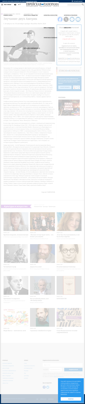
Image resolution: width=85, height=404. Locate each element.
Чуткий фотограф (9, 267)
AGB (37, 399)
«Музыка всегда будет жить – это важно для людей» (41, 236)
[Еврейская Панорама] (42, 6)
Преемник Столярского (11, 299)
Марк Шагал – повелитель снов (14, 331)
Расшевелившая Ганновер (66, 267)
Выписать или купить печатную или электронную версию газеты (19, 1)
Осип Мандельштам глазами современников (67, 331)
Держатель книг (36, 267)
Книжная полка (38, 206)
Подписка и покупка (29, 365)
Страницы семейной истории (40, 331)
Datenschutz (43, 399)
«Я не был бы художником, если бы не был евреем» (68, 236)
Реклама (26, 370)
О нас (25, 363)
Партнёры (26, 375)
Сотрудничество (28, 368)
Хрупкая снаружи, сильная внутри (15, 235)
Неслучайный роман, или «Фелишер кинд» (39, 299)
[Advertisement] (69, 128)
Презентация (52, 206)
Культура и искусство (9, 14)
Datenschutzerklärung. (59, 376)
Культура (18, 14)
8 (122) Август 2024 (28, 14)
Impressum (51, 399)
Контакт (26, 378)
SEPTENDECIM (61, 299)
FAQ (25, 373)
